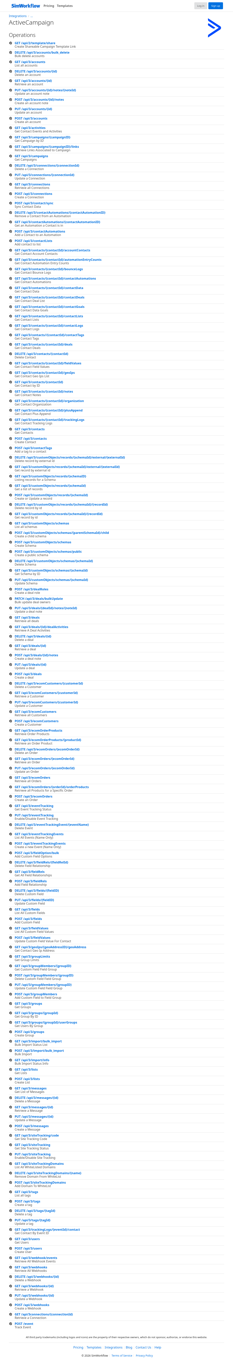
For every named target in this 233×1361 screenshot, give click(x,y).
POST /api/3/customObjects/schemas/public (48, 551)
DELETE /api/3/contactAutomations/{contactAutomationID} (60, 212)
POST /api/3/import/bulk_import (39, 1051)
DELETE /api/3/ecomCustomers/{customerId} (49, 683)
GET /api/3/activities (30, 128)
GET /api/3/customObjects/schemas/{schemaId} (51, 570)
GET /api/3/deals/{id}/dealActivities (41, 627)
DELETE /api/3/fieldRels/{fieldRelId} (41, 862)
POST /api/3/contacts (31, 438)
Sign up (215, 5)
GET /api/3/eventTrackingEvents (39, 834)
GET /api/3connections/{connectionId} (44, 1314)
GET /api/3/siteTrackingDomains (39, 1164)
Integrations (18, 16)
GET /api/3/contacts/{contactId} (39, 382)
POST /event (24, 1324)
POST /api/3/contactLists (33, 241)
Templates (65, 6)
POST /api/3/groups (29, 1032)
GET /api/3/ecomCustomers (35, 712)
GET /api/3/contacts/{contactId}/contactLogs (49, 325)
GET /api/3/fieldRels (30, 872)
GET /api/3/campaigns (31, 156)
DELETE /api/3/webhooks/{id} (37, 1277)
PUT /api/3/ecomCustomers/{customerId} (46, 702)
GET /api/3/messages (31, 1088)
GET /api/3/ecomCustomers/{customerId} (46, 693)
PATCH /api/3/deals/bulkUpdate (39, 599)
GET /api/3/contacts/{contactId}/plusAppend (49, 410)
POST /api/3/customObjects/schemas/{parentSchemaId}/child (62, 533)
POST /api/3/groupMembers (36, 994)
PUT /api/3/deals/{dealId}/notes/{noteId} (46, 608)
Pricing (48, 6)
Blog (129, 1347)
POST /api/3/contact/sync (34, 203)
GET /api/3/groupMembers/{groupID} (43, 966)
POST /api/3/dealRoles (31, 589)
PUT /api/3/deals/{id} (30, 664)
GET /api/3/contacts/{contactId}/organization (49, 401)
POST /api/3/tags (27, 1201)
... (31, 16)
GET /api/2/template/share (35, 43)
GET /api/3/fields (27, 909)
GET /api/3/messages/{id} (34, 1107)
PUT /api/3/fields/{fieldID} (34, 900)
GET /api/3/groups (28, 1003)
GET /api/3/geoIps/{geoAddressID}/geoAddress (50, 947)
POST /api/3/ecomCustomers (36, 721)
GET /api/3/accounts (30, 62)
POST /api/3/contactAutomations (40, 231)
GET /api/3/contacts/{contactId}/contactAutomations (55, 278)
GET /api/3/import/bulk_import (38, 1041)
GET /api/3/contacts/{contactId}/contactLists (49, 316)
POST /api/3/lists (27, 1079)
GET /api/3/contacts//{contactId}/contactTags (49, 335)
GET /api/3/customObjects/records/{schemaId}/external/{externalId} (67, 467)
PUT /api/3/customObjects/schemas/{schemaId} (51, 580)
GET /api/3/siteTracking (32, 1145)
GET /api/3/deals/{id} (30, 646)
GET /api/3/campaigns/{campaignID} (42, 137)
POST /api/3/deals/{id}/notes (36, 655)
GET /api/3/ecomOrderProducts (38, 730)
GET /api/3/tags (26, 1192)
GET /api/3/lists (26, 1069)
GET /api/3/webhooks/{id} (34, 1286)
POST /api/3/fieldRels (31, 881)
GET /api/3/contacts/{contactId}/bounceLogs (49, 269)
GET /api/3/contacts (30, 429)
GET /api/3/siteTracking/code (37, 1135)
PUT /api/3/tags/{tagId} (32, 1220)
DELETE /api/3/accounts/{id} (36, 71)
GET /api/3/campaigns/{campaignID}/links (47, 147)
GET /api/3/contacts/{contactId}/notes (44, 391)
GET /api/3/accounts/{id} (33, 81)
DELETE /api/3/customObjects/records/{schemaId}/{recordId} (61, 504)
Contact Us (143, 1347)
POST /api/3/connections (33, 194)
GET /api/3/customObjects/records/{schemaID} (50, 476)
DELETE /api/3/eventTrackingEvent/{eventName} (52, 825)
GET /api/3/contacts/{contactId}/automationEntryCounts (58, 260)
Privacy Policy (144, 1355)
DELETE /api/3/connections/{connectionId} (47, 165)
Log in (200, 5)
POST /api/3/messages (32, 1126)
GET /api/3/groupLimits (32, 956)
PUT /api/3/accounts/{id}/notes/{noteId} (45, 90)
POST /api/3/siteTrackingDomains (40, 1182)
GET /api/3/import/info (32, 1060)
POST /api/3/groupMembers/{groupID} (44, 975)
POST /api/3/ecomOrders (33, 796)
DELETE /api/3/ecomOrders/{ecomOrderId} (47, 749)
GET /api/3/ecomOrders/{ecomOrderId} (44, 759)
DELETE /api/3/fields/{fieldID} (37, 890)
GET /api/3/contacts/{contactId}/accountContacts (52, 250)
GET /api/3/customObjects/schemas (42, 523)
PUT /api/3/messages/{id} (34, 1116)
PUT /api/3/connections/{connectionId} (44, 175)
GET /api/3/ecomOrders (32, 777)
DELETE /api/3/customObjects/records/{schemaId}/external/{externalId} (70, 457)
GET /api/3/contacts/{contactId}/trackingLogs (49, 420)
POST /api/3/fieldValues (32, 938)
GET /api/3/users (27, 1239)
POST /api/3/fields (28, 919)
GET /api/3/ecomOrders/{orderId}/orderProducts (52, 787)
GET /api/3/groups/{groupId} (36, 1013)
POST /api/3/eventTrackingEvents (40, 843)
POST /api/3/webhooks (32, 1305)
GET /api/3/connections (32, 184)
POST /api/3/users (28, 1248)
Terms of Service (122, 1355)
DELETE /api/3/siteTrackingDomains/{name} (48, 1173)
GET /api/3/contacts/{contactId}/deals (44, 344)
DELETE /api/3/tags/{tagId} (35, 1211)
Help (157, 1347)
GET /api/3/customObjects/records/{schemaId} (50, 486)
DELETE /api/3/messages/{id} (36, 1098)
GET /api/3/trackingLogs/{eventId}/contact (47, 1229)
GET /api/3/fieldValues (31, 928)
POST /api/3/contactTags (33, 448)
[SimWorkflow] (25, 6)
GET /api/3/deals (27, 617)
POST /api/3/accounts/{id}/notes (39, 99)
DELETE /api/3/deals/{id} (33, 636)
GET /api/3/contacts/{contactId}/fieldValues (48, 363)
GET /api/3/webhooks (31, 1267)
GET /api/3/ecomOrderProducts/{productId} (48, 740)
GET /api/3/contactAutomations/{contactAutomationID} (57, 222)
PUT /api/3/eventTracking (34, 815)
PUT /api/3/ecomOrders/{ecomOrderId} (45, 768)
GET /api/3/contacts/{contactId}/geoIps (45, 373)
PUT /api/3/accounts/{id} (33, 109)
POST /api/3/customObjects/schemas (43, 542)
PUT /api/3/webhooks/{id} (34, 1295)
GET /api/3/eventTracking (34, 806)
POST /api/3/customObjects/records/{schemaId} (51, 495)
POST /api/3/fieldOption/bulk (37, 853)
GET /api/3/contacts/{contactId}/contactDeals (49, 297)
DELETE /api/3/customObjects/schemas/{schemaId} (54, 561)
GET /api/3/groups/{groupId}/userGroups (46, 1022)
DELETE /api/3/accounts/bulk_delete (42, 52)
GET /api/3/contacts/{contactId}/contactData (49, 288)
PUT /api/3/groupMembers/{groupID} (43, 985)
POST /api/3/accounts (31, 118)
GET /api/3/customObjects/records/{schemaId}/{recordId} (59, 514)
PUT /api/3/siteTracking (33, 1154)
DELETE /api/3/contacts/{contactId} (41, 354)
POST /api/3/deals (28, 674)
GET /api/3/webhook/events (36, 1258)
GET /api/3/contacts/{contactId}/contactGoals (49, 307)
